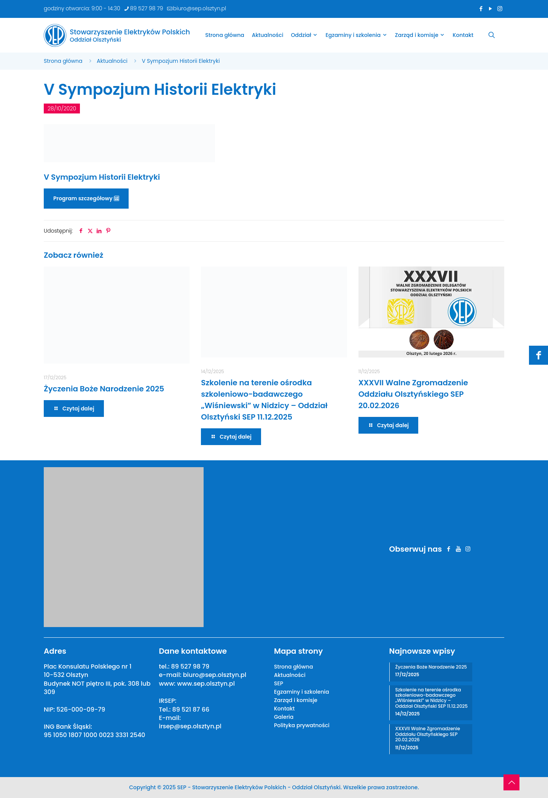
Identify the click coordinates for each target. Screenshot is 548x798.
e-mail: (171, 674)
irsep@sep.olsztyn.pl (190, 726)
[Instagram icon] (500, 9)
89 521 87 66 (191, 709)
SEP (278, 683)
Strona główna (63, 61)
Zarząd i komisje (295, 700)
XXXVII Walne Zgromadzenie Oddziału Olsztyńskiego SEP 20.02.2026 (413, 394)
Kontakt (284, 708)
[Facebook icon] (481, 9)
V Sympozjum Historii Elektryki (181, 61)
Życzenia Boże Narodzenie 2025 (104, 388)
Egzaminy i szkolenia (301, 692)
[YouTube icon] (490, 9)
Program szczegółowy (86, 198)
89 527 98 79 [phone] (146, 8)
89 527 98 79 (190, 666)
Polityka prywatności (302, 725)
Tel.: (165, 709)
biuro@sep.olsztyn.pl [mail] (199, 8)
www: (168, 683)
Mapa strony (298, 651)
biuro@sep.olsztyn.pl (214, 674)
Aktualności (112, 61)
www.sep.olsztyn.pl (206, 683)
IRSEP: (168, 700)
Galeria (283, 717)
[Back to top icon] (511, 782)
